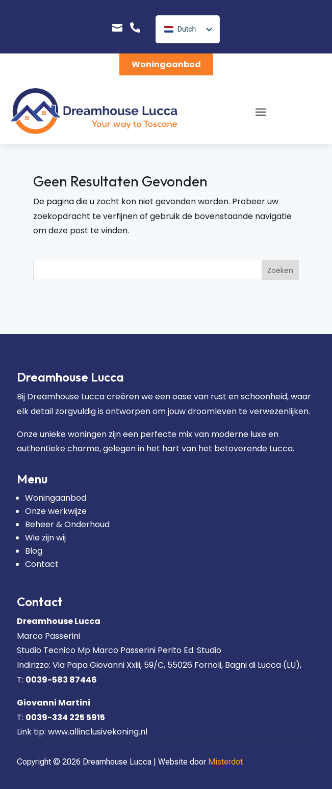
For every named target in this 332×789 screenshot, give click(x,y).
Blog (33, 551)
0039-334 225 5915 (65, 717)
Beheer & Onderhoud (67, 524)
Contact (42, 564)
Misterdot (225, 762)
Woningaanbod (166, 64)
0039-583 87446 (61, 680)
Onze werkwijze (56, 511)
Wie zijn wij (45, 537)
